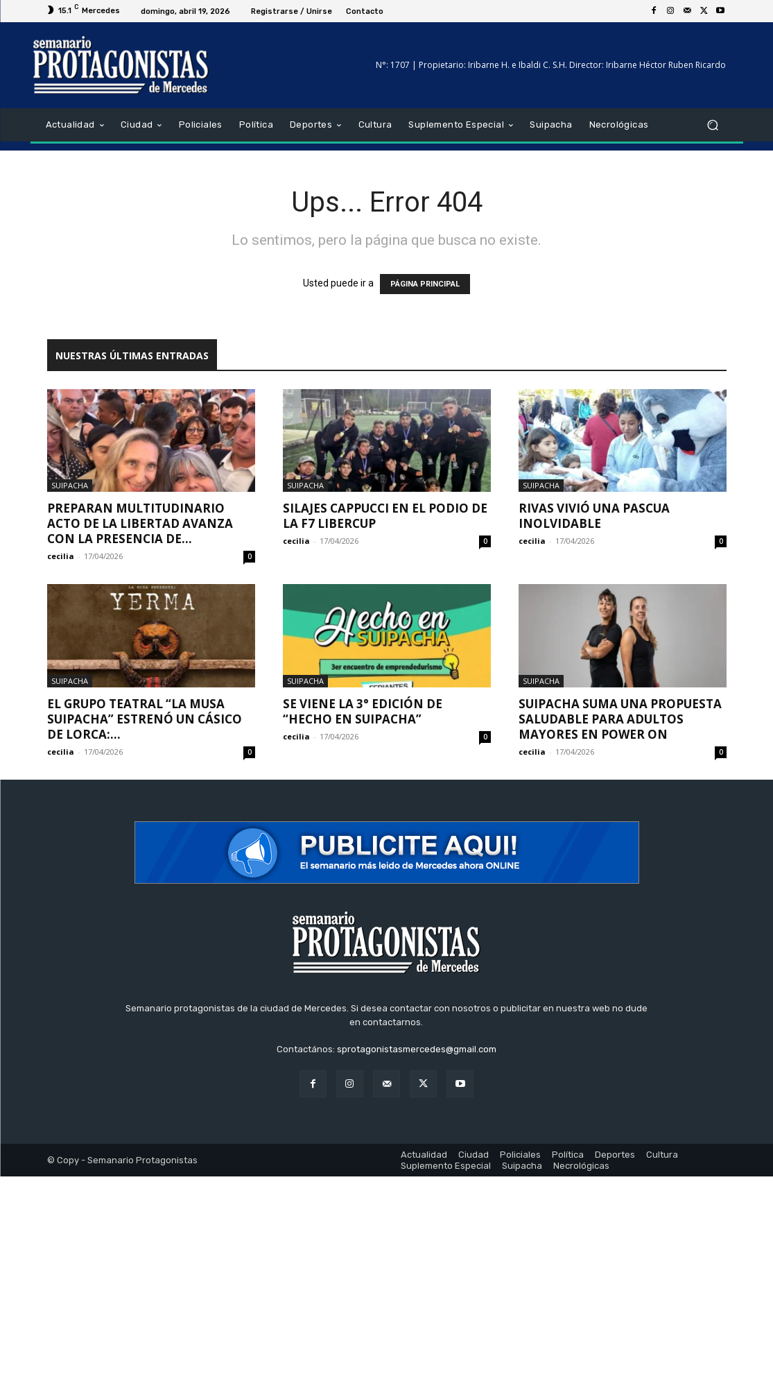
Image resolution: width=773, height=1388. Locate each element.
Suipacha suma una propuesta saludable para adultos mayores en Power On (620, 719)
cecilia (60, 556)
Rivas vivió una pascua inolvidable (594, 515)
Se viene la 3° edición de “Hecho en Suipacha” (362, 711)
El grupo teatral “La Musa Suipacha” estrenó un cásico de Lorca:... (144, 719)
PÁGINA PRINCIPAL (425, 284)
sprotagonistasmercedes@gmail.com (416, 1049)
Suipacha (69, 485)
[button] (713, 125)
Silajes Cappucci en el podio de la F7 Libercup (385, 515)
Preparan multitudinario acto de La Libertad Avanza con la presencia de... (140, 523)
